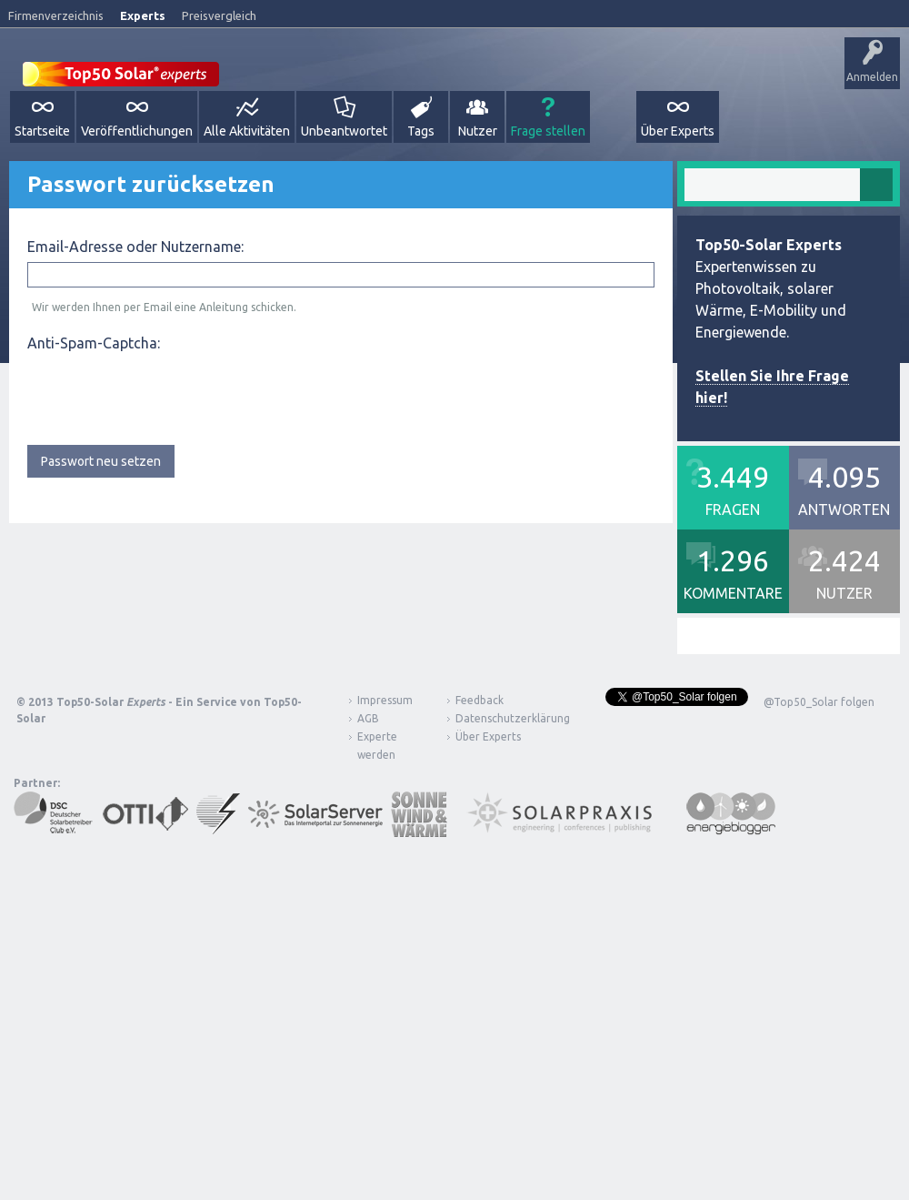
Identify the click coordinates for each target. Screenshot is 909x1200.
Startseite (42, 131)
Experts (142, 15)
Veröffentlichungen (137, 131)
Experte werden (377, 746)
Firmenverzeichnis (56, 15)
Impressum (385, 700)
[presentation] (165, 393)
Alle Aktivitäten (247, 131)
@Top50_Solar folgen (819, 702)
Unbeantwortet (344, 131)
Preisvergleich (219, 15)
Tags (421, 131)
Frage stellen (548, 131)
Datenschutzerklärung (499, 718)
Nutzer (477, 131)
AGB (368, 718)
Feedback (479, 700)
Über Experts (677, 131)
